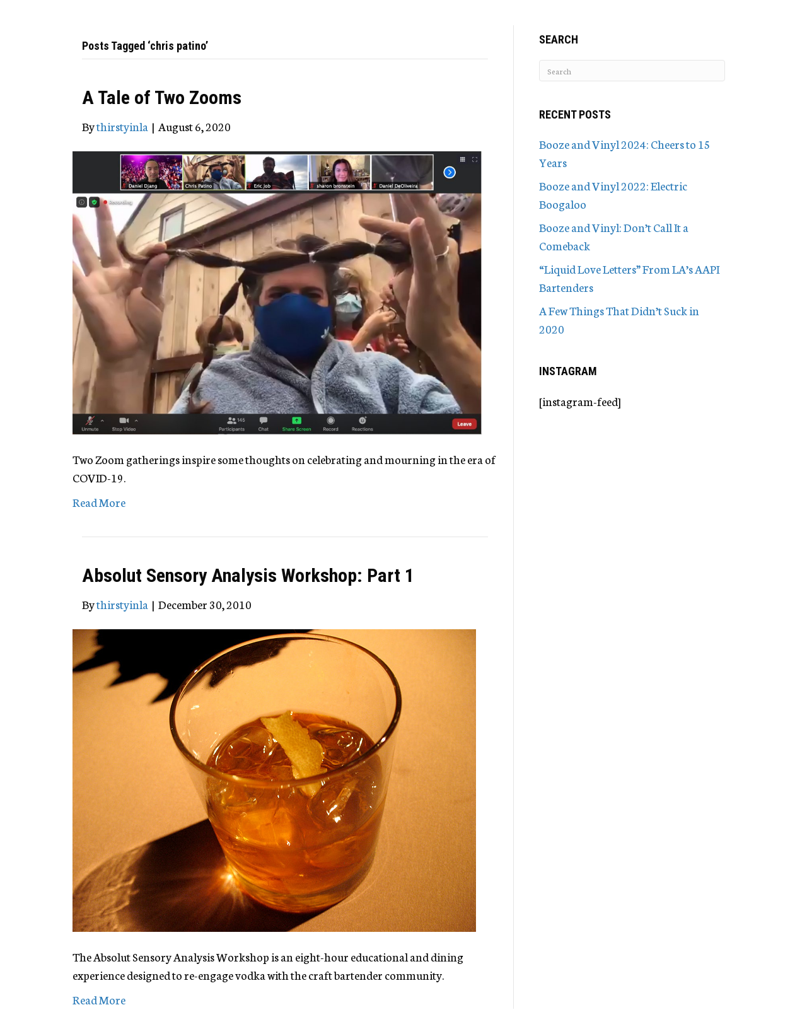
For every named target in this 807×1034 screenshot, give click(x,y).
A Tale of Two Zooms (161, 97)
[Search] (632, 70)
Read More (99, 502)
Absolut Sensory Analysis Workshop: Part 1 (248, 575)
